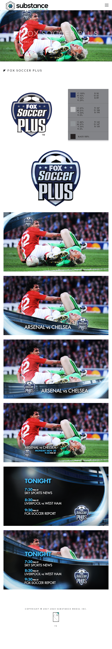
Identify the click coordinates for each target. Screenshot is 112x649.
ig (56, 626)
